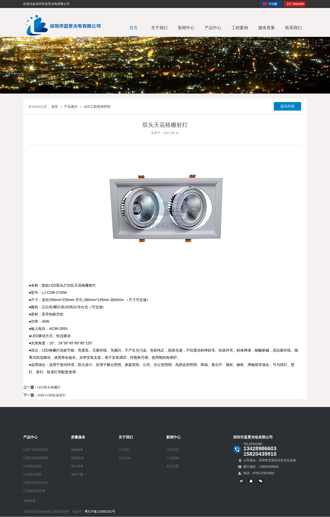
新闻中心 (186, 28)
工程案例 (240, 28)
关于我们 (159, 28)
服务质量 (266, 28)
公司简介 (125, 450)
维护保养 (77, 466)
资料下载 (77, 474)
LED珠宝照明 (32, 474)
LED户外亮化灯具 (35, 483)
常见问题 (172, 466)
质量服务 (77, 450)
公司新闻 (172, 458)
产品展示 (71, 107)
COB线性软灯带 (34, 491)
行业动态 (172, 450)
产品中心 (213, 28)
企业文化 (125, 458)
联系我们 (293, 28)
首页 (133, 28)
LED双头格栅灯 (48, 387)
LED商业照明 (32, 466)
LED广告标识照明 (35, 450)
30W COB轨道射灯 (51, 395)
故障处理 (77, 458)
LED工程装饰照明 (97, 107)
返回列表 (287, 106)
